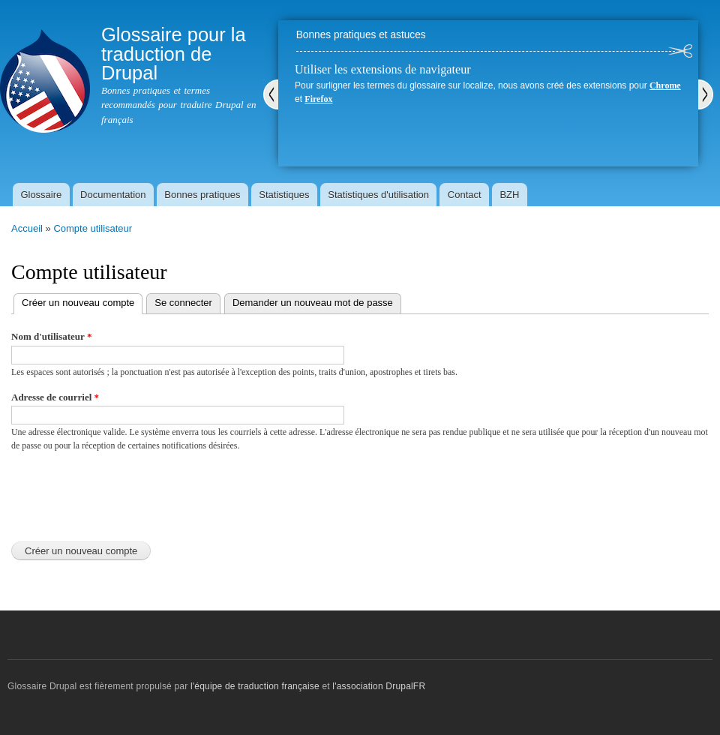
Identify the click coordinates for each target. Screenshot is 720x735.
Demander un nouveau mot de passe (312, 302)
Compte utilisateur (92, 228)
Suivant (705, 95)
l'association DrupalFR (378, 686)
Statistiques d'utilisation (378, 194)
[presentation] (125, 493)
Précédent (270, 95)
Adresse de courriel (55, 397)
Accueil (27, 228)
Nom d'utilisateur (51, 336)
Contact (465, 194)
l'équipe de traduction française (255, 686)
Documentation (113, 194)
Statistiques (284, 194)
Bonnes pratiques (202, 194)
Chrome (665, 85)
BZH (509, 194)
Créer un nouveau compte (82, 301)
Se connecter (183, 302)
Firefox (318, 99)
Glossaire (41, 194)
